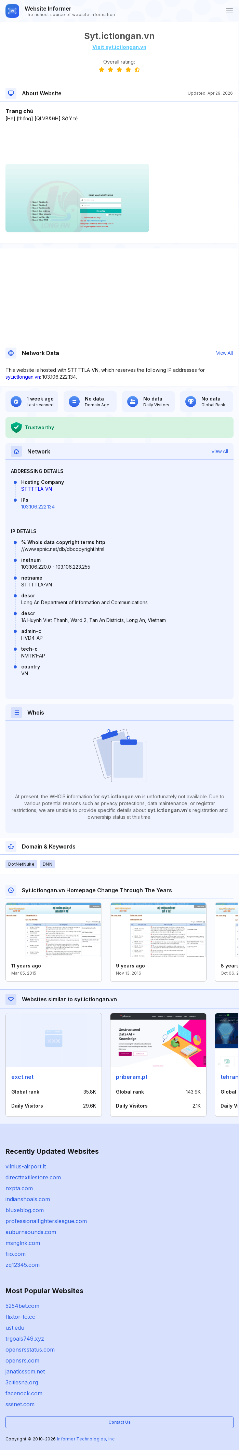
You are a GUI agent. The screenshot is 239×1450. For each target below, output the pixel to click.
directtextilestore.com (33, 1177)
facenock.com (23, 1393)
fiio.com (15, 1253)
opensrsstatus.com (30, 1349)
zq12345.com (22, 1264)
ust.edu (14, 1327)
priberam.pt (131, 1076)
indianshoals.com (27, 1199)
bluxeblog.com (24, 1210)
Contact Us (119, 1422)
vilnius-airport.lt (25, 1166)
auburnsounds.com (30, 1232)
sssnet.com (20, 1404)
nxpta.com (19, 1188)
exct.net (22, 1076)
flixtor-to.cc (20, 1316)
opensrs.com (22, 1360)
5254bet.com (22, 1305)
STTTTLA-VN (36, 489)
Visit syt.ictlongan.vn (119, 47)
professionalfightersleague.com (46, 1221)
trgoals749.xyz (24, 1338)
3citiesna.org (21, 1382)
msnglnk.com (22, 1242)
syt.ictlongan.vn (22, 377)
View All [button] (224, 353)
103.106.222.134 (38, 507)
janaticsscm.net (25, 1371)
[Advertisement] (119, 143)
